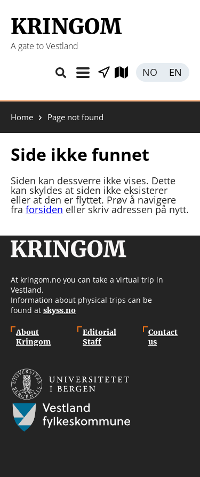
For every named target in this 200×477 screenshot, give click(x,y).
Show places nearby (104, 72)
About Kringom (33, 337)
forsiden (44, 209)
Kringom (66, 26)
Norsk (149, 72)
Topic (82, 72)
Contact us (163, 337)
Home (22, 117)
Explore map (125, 72)
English (176, 72)
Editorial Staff (99, 337)
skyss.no (59, 310)
